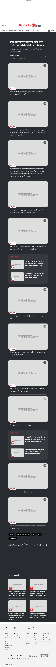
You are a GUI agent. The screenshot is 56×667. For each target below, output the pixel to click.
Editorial (16, 635)
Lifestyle (28, 635)
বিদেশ (37, 30)
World (6, 641)
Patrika (36, 643)
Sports (6, 643)
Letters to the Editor (19, 637)
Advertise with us (47, 639)
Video (35, 639)
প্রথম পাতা (4, 30)
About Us (45, 637)
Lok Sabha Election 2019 (23, 534)
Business (7, 647)
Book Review (29, 641)
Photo (35, 637)
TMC (39, 534)
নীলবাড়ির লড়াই (13, 30)
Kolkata (13, 34)
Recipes (28, 639)
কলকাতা (21, 30)
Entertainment (8, 645)
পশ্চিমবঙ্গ (27, 30)
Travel (27, 637)
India (6, 639)
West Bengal (7, 34)
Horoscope (28, 643)
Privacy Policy (46, 641)
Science (6, 649)
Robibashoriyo (37, 641)
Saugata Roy (13, 538)
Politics (11, 534)
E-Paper (4, 25)
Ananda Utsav (37, 635)
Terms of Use (46, 635)
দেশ (33, 30)
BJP (34, 534)
